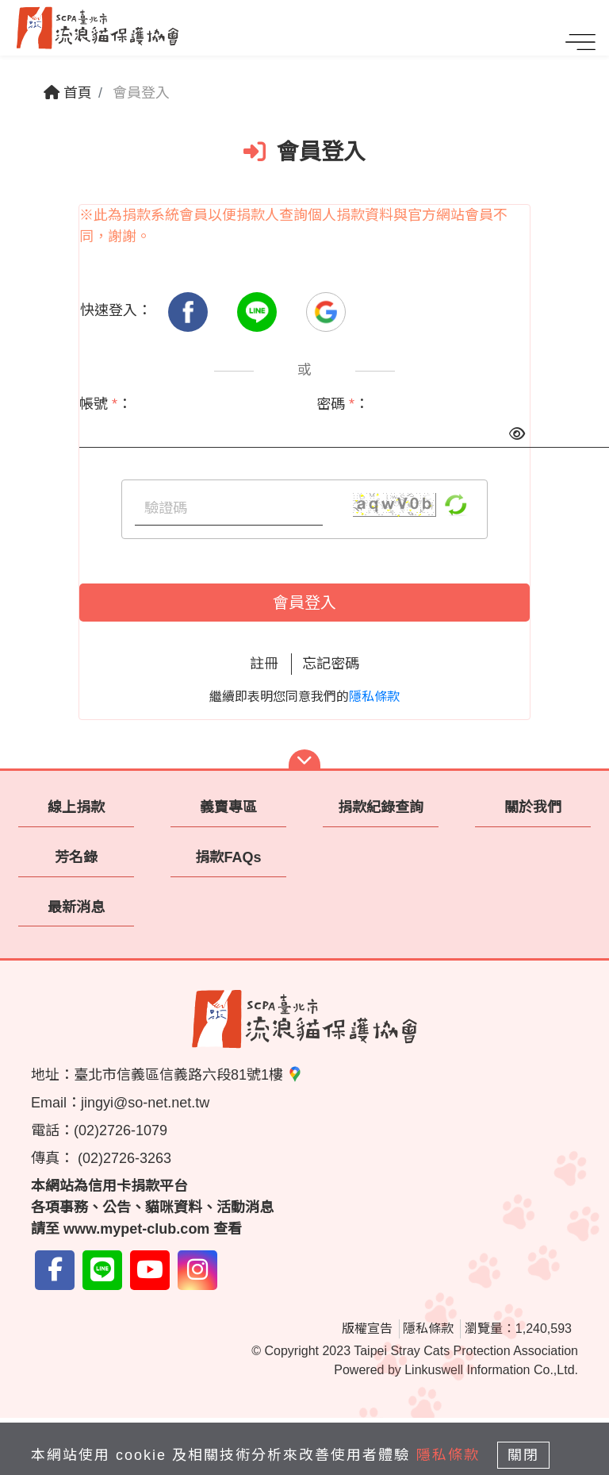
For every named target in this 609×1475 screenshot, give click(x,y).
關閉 (523, 1455)
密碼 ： (342, 404)
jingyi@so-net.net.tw (145, 1103)
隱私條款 (374, 696)
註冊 (264, 664)
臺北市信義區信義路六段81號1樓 (188, 1075)
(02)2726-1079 (120, 1130)
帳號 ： (105, 404)
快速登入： (115, 310)
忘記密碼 (330, 664)
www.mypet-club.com (136, 1229)
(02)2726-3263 (122, 1158)
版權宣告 (367, 1328)
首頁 (68, 93)
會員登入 (304, 602)
